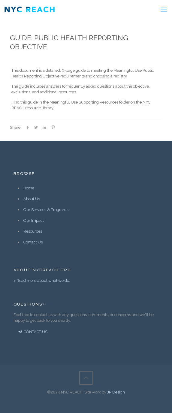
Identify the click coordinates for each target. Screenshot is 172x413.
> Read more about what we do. (42, 280)
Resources (32, 231)
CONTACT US (32, 332)
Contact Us (33, 242)
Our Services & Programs (45, 209)
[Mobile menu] (164, 9)
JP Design (116, 392)
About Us (31, 199)
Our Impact (33, 220)
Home (28, 188)
